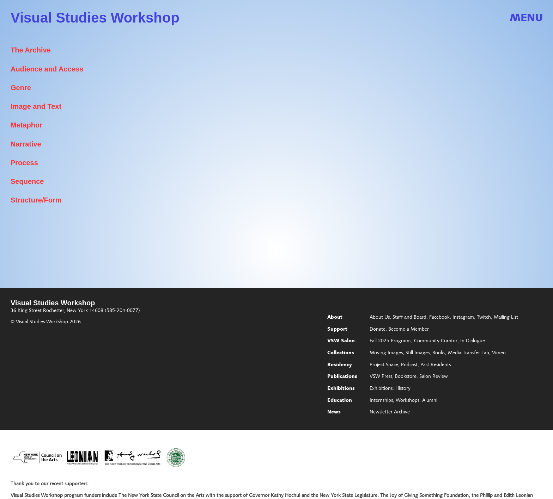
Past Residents (435, 365)
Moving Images (386, 353)
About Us (380, 317)
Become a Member (408, 329)
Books (438, 353)
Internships (381, 400)
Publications (342, 376)
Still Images (418, 353)
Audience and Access (47, 69)
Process (24, 163)
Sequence (27, 181)
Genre (21, 88)
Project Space (384, 365)
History (403, 388)
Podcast (409, 365)
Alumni (429, 400)
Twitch (484, 317)
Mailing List (506, 317)
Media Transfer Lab (468, 353)
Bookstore (406, 376)
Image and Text (36, 106)
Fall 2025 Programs (390, 341)
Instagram (463, 317)
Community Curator (435, 341)
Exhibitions (341, 388)
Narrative (26, 144)
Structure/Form (36, 200)
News (334, 412)
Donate (377, 329)
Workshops (407, 400)
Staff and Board (409, 317)
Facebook (439, 317)
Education (339, 400)
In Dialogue (472, 341)
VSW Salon (341, 341)
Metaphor (26, 125)
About (334, 317)
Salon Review (433, 376)
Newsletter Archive (390, 412)
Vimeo (499, 353)
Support (337, 329)
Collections (340, 353)
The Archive (31, 50)
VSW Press (381, 376)
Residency (339, 365)
